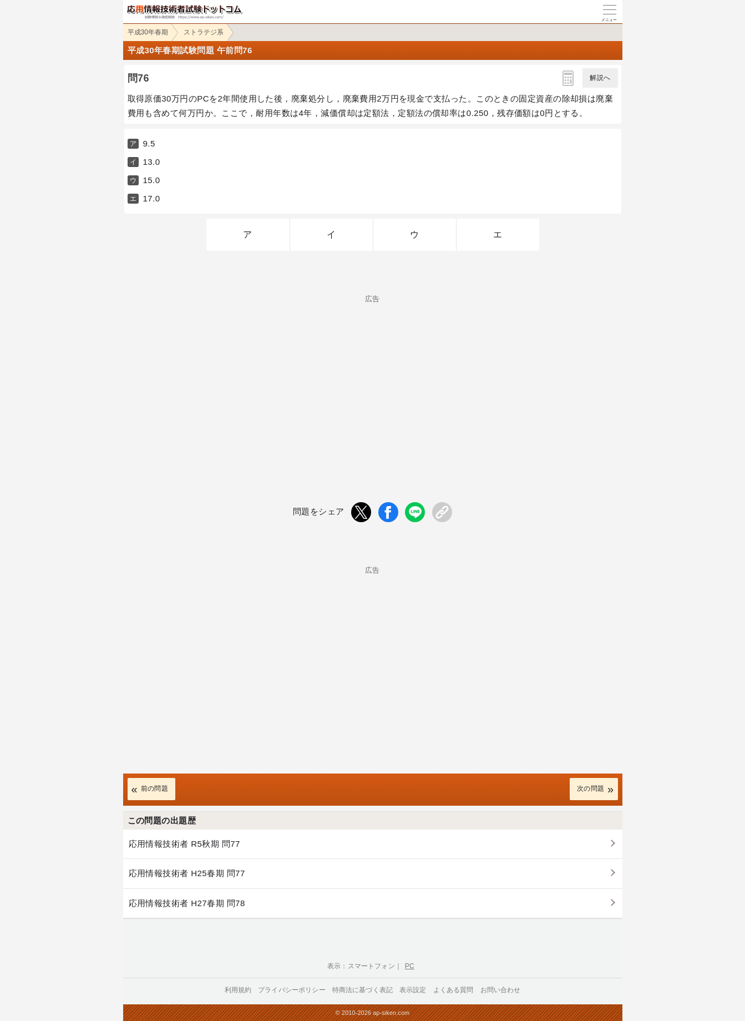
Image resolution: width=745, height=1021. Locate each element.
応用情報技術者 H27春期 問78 (187, 903)
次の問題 (591, 788)
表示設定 (413, 990)
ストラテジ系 (204, 32)
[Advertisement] (372, 380)
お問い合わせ (500, 990)
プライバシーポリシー (292, 990)
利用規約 (238, 990)
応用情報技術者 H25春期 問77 (187, 873)
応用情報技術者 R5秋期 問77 (184, 843)
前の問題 (155, 788)
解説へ (600, 78)
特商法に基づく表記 (362, 990)
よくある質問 (453, 990)
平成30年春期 (148, 32)
